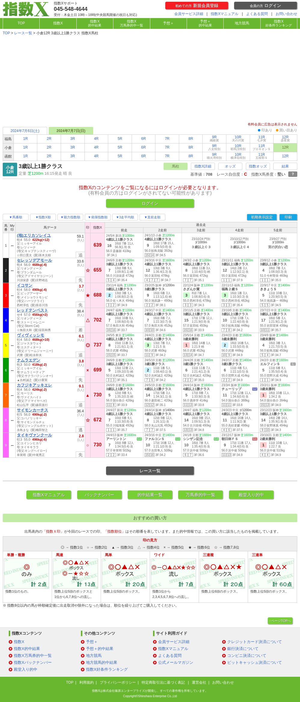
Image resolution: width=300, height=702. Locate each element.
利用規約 (86, 682)
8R (190, 139)
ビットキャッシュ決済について (254, 662)
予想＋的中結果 (99, 648)
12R (285, 138)
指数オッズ (258, 166)
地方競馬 (242, 23)
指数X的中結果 (27, 648)
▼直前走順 (152, 217)
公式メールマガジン (175, 662)
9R (214, 138)
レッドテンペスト (32, 310)
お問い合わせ (286, 14)
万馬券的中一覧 (200, 494)
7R (167, 139)
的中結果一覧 (150, 494)
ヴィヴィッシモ (30, 335)
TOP (21, 23)
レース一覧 (23, 33)
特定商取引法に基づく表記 (164, 682)
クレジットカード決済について (254, 641)
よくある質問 (257, 14)
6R (143, 139)
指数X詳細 (202, 166)
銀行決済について (243, 648)
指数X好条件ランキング (107, 669)
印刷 (288, 217)
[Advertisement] (150, 79)
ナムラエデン (28, 360)
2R (49, 139)
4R (96, 139)
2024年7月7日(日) (71, 131)
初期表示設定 (262, 217)
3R (72, 139)
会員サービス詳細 (188, 14)
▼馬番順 (15, 217)
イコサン (24, 285)
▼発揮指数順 (98, 217)
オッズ (230, 166)
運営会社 (199, 682)
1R (25, 139)
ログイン (265, 5)
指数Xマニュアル (224, 14)
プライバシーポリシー (118, 682)
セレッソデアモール (34, 260)
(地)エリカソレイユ (34, 235)
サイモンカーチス (32, 410)
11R (261, 138)
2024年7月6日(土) (25, 131)
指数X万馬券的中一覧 (33, 655)
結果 (285, 166)
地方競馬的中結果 (101, 662)
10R (238, 138)
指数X (58, 23)
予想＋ (168, 23)
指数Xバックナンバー (33, 662)
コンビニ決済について (246, 655)
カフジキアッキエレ (34, 385)
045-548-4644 (70, 9)
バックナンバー (99, 494)
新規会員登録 (196, 5)
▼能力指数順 (70, 217)
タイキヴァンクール (34, 435)
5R (120, 139)
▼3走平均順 (125, 217)
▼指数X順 (43, 217)
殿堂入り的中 (251, 494)
